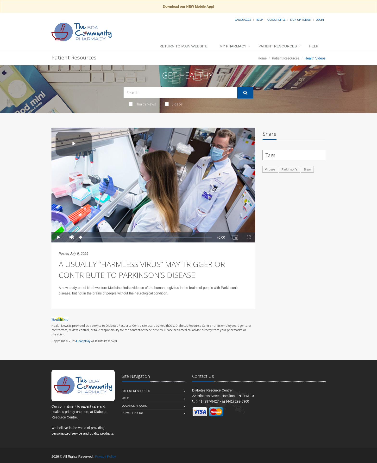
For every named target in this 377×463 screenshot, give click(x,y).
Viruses (270, 169)
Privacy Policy (133, 412)
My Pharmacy (233, 46)
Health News (142, 104)
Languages (243, 19)
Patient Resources (277, 46)
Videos (174, 104)
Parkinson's (290, 169)
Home (262, 58)
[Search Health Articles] (180, 92)
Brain (307, 169)
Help (259, 19)
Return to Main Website (183, 46)
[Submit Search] (245, 92)
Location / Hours (134, 405)
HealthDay (83, 341)
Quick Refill (276, 19)
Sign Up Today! (300, 19)
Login (320, 19)
